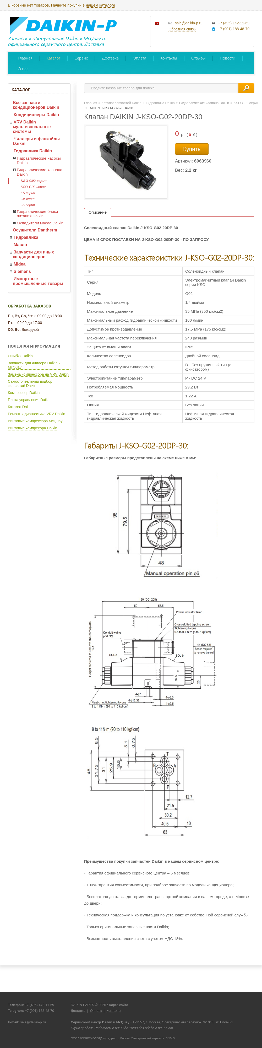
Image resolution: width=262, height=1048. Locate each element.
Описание (98, 212)
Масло (20, 244)
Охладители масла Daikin (40, 223)
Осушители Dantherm (35, 230)
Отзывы (198, 58)
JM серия (28, 199)
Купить (191, 149)
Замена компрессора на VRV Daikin (38, 374)
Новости (227, 58)
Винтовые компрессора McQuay (35, 421)
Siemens (22, 271)
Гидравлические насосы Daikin (39, 160)
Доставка (110, 58)
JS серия (28, 205)
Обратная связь (181, 29)
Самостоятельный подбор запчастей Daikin (30, 383)
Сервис (81, 58)
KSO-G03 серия (33, 187)
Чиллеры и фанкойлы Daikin (36, 141)
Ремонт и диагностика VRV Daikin (36, 414)
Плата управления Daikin (29, 400)
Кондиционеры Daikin (36, 114)
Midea (19, 264)
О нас (23, 68)
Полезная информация (34, 346)
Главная (25, 58)
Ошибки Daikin (20, 356)
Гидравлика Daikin (33, 151)
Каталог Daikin (20, 407)
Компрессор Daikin (24, 393)
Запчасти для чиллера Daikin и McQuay (34, 365)
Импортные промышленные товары (38, 281)
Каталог (53, 58)
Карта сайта (118, 1005)
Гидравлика (26, 237)
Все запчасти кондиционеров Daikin (36, 105)
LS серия (28, 193)
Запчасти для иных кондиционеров (33, 254)
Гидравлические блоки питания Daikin (37, 213)
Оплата (139, 58)
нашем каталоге (100, 5)
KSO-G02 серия (34, 181)
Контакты (168, 58)
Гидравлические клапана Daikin (39, 172)
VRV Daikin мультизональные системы (32, 127)
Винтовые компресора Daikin (32, 428)
